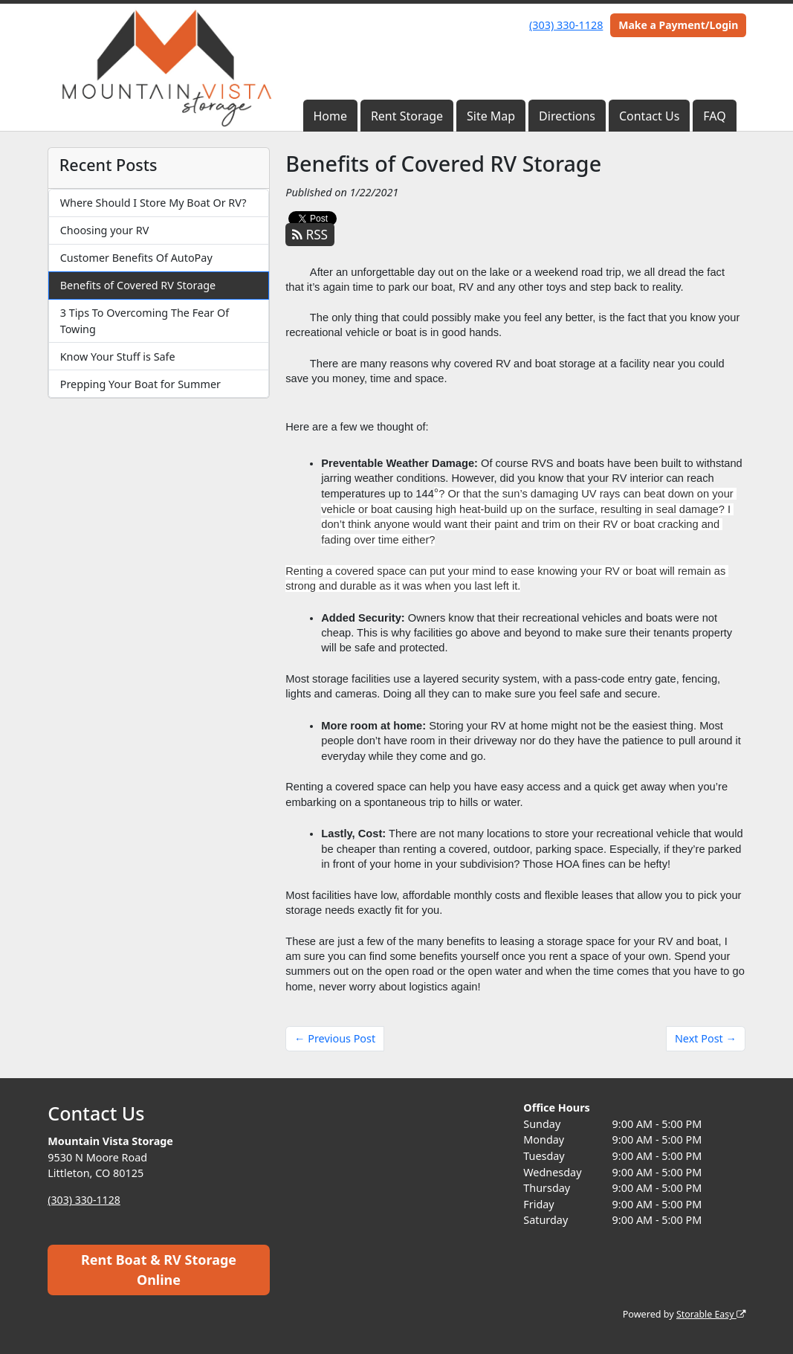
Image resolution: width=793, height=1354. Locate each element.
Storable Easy (709, 1314)
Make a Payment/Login (678, 25)
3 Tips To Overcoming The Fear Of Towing (145, 321)
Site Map (491, 116)
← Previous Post (334, 1038)
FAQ (714, 116)
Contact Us (649, 116)
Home (330, 116)
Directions (567, 116)
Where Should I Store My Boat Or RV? (153, 203)
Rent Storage (407, 116)
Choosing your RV (104, 230)
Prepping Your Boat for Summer (140, 384)
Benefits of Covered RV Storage (138, 285)
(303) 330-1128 (566, 25)
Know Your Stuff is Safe (117, 356)
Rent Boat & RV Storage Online (158, 1270)
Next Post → (706, 1038)
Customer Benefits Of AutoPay (136, 258)
